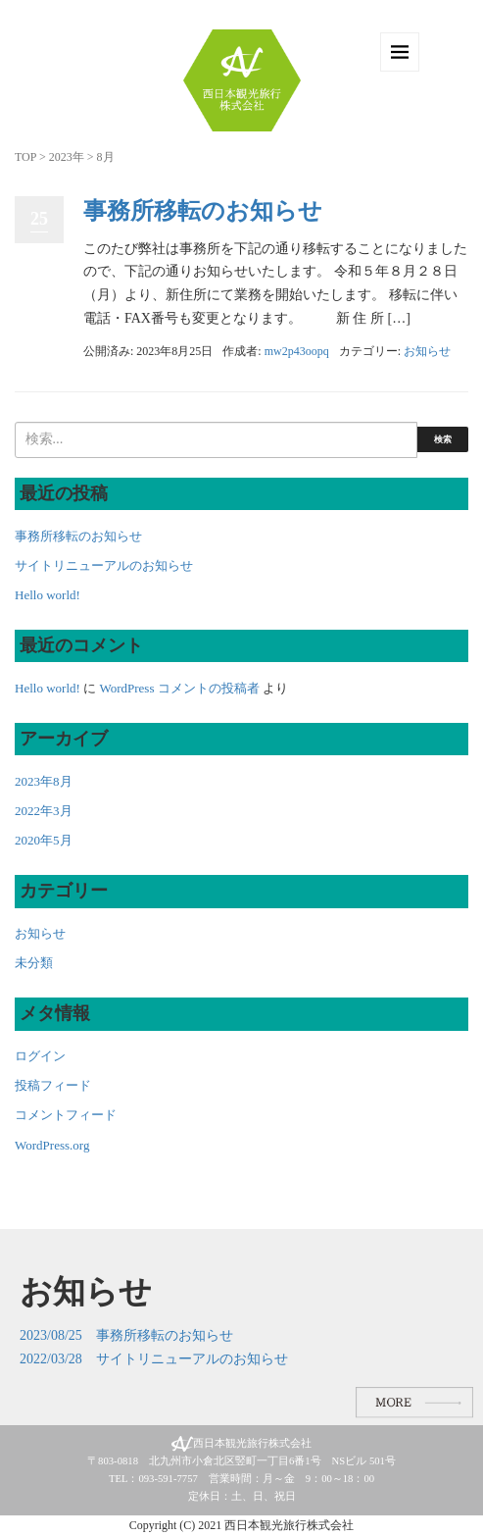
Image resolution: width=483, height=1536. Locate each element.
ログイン (40, 1056)
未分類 (34, 962)
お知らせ (427, 351)
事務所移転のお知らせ (202, 211)
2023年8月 (43, 781)
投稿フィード (53, 1085)
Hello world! (47, 595)
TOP (25, 157)
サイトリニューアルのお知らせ (104, 565)
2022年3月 (43, 810)
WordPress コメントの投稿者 (179, 688)
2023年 (66, 157)
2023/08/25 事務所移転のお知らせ (126, 1335)
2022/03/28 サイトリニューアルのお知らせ (154, 1359)
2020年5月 (43, 840)
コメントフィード (66, 1114)
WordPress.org (52, 1145)
